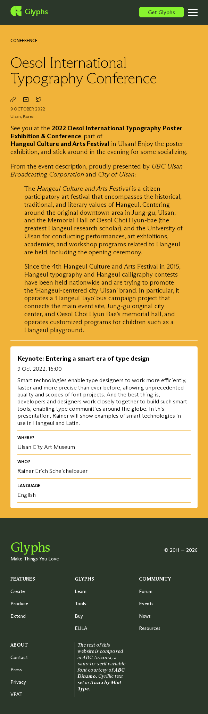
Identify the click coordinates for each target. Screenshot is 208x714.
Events (146, 603)
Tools (80, 603)
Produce (19, 603)
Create (17, 591)
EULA (81, 628)
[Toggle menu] (198, 12)
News (145, 616)
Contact (19, 657)
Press (16, 669)
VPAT (16, 694)
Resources (149, 628)
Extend (18, 616)
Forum (145, 591)
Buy (79, 616)
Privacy (18, 682)
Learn (80, 591)
